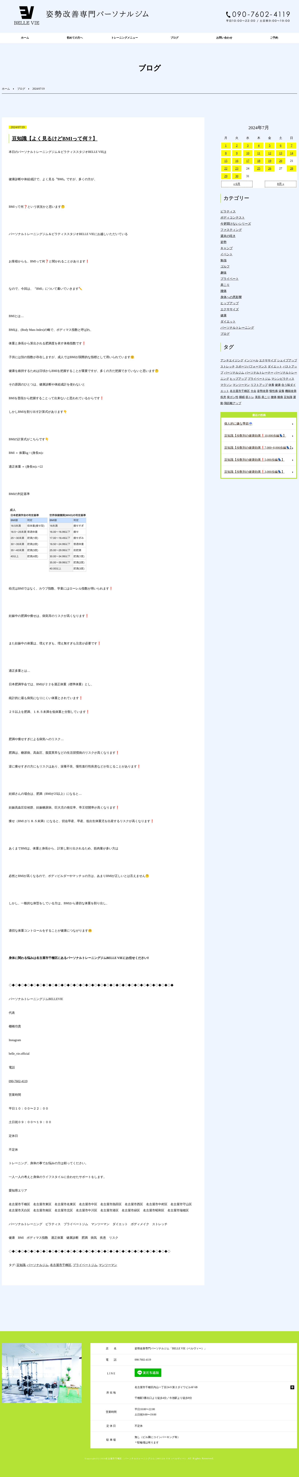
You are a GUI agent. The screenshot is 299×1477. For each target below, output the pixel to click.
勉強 (223, 260)
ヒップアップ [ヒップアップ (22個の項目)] (238, 378)
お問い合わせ (224, 37)
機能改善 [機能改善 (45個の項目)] (291, 391)
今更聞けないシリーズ (235, 223)
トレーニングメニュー (124, 37)
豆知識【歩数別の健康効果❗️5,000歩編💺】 (254, 459)
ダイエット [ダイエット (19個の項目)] (275, 366)
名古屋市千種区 (60, 1265)
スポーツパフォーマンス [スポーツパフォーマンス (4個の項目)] (251, 366)
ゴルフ (225, 266)
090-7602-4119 (18, 1081)
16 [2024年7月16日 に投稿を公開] (236, 160)
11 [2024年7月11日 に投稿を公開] (258, 153)
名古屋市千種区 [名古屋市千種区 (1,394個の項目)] (240, 391)
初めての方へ (75, 37)
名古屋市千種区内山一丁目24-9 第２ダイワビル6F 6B (166, 1387)
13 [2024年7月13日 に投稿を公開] (280, 153)
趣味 (223, 272)
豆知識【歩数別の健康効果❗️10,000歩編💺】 (255, 435)
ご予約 (274, 37)
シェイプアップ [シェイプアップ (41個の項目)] (287, 360)
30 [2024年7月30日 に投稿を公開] (236, 176)
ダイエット (228, 321)
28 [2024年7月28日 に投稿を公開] (291, 168)
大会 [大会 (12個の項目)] (253, 391)
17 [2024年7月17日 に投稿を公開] (247, 160)
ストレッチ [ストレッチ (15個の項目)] (227, 366)
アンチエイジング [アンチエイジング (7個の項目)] (231, 360)
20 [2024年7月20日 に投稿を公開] (280, 160)
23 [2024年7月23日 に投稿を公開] (236, 168)
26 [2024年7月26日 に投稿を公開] (269, 168)
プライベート (229, 278)
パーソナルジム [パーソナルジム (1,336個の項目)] (234, 372)
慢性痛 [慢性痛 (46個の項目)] (273, 391)
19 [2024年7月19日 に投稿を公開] (269, 160)
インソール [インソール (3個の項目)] (251, 360)
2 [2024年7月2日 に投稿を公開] (237, 145)
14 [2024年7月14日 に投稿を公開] (291, 153)
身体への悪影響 (231, 297)
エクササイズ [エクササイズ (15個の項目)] (267, 360)
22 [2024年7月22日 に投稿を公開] (225, 168)
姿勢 (223, 242)
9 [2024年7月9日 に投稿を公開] (237, 153)
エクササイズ (229, 309)
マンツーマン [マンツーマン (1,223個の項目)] (241, 384)
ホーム (25, 37)
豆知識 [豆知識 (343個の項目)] (288, 397)
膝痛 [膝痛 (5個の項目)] (280, 397)
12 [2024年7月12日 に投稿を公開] (269, 153)
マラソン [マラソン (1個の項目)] (226, 384)
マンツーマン (108, 1265)
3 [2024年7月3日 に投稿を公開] (247, 145)
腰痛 (223, 291)
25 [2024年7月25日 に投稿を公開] (258, 168)
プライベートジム (85, 1265)
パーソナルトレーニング (237, 327)
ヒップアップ (229, 303)
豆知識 (21, 1265)
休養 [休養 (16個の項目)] (271, 384)
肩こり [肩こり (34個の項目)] (265, 397)
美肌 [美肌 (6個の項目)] (258, 397)
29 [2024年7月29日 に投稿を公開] (225, 176)
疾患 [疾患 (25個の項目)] (223, 397)
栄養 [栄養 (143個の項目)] (281, 391)
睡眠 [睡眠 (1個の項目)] (242, 397)
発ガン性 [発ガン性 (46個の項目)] (232, 397)
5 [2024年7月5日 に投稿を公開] (269, 145)
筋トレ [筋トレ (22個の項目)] (250, 397)
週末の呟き (228, 236)
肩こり (225, 284)
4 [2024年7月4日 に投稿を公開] (259, 145)
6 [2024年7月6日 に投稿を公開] (280, 145)
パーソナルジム (37, 1265)
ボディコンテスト (232, 217)
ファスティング (231, 229)
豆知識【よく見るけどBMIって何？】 (54, 138)
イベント (226, 254)
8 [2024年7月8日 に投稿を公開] (226, 153)
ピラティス (228, 211)
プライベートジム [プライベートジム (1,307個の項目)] (259, 378)
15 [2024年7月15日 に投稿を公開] (225, 160)
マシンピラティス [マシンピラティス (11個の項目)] (282, 378)
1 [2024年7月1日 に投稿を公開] (226, 145)
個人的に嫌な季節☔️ (238, 423)
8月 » (280, 184)
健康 (223, 315)
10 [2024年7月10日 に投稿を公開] (247, 153)
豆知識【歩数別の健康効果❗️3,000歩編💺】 (254, 471)
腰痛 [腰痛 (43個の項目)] (273, 397)
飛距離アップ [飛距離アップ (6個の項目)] (232, 403)
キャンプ (226, 248)
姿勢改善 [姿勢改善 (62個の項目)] (262, 391)
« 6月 (236, 184)
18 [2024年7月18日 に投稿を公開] (258, 160)
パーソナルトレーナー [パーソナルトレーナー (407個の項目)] (259, 372)
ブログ (174, 37)
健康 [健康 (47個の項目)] (278, 384)
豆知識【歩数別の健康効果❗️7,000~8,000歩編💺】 (258, 447)
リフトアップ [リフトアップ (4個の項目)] (259, 384)
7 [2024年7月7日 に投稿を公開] (291, 145)
